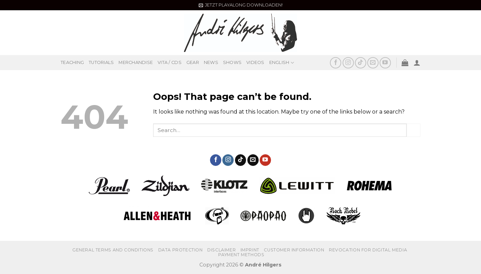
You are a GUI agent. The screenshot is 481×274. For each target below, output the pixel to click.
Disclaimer (221, 249)
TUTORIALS (101, 62)
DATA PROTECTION (180, 249)
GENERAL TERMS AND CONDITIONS (112, 249)
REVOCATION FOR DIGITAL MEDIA (368, 249)
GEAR (192, 62)
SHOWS (232, 62)
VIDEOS (255, 62)
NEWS (211, 62)
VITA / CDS (170, 62)
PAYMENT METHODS (241, 254)
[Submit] (413, 130)
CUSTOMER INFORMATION (294, 249)
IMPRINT (250, 249)
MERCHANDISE (136, 62)
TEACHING (72, 62)
